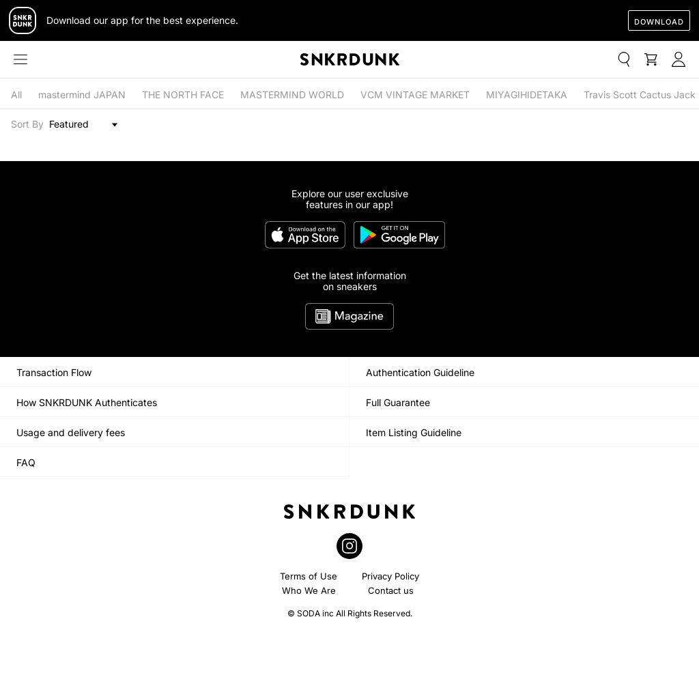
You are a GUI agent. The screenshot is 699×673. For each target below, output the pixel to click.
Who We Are (309, 590)
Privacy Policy (390, 576)
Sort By (27, 124)
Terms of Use (308, 576)
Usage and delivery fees (70, 432)
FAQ (25, 462)
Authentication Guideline (420, 372)
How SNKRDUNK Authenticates (86, 402)
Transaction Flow (53, 372)
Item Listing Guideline (413, 432)
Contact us (391, 590)
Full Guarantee (398, 402)
